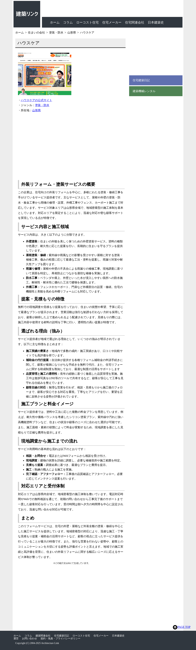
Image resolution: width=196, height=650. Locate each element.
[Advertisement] (71, 145)
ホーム (55, 22)
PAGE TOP (181, 627)
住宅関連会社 (134, 22)
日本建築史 (156, 22)
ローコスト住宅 (87, 22)
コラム (68, 22)
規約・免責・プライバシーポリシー (60, 638)
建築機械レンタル (144, 91)
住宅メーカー (111, 22)
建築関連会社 (43, 635)
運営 (16, 638)
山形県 (36, 110)
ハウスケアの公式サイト (36, 100)
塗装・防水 (42, 105)
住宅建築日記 (141, 80)
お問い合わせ (29, 638)
